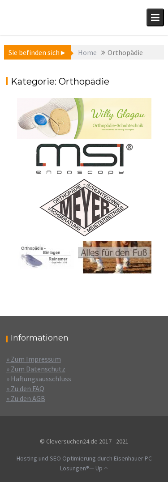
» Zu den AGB (25, 398)
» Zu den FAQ (25, 388)
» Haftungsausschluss (38, 378)
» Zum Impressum (33, 358)
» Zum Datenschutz (35, 368)
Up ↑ (101, 468)
